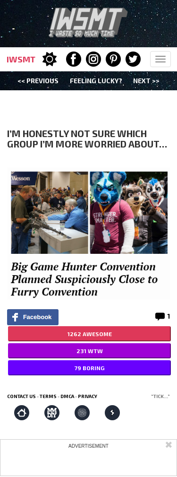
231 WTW (89, 350)
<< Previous (38, 81)
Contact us (21, 396)
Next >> (146, 81)
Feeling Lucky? (96, 81)
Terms (48, 396)
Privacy (87, 396)
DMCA (67, 396)
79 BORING (89, 367)
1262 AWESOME (89, 333)
